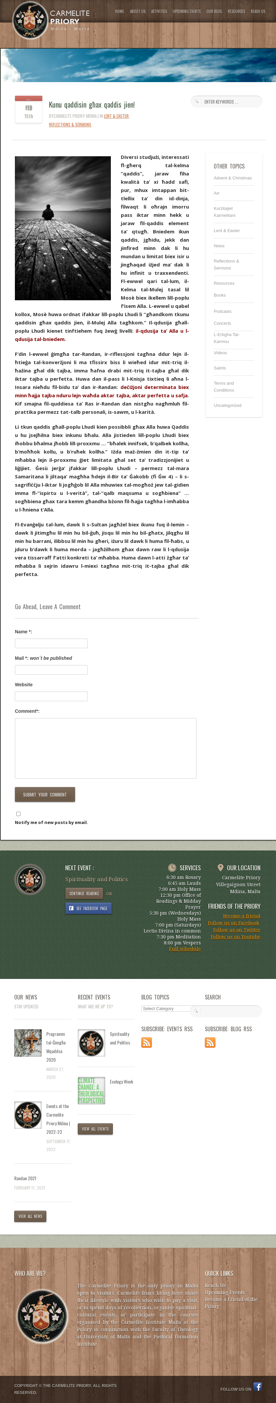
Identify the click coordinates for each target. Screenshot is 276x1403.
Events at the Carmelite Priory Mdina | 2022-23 (58, 1118)
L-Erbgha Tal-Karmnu (227, 338)
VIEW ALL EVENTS (95, 1129)
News (219, 245)
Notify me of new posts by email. (51, 822)
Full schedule (185, 948)
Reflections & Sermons (70, 124)
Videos (220, 352)
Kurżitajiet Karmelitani (224, 212)
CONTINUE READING (84, 893)
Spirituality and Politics (120, 1038)
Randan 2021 (25, 1178)
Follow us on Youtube (235, 937)
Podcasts (222, 311)
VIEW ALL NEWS (30, 1216)
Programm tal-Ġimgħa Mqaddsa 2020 (56, 1046)
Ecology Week (121, 1081)
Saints (220, 367)
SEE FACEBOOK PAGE (92, 908)
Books (220, 295)
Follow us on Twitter (236, 930)
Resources (224, 283)
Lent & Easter (116, 116)
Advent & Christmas (233, 177)
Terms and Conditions (224, 387)
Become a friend (241, 916)
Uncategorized (228, 405)
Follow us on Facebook (233, 923)
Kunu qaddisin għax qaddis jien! (92, 104)
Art (216, 193)
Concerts (222, 323)
